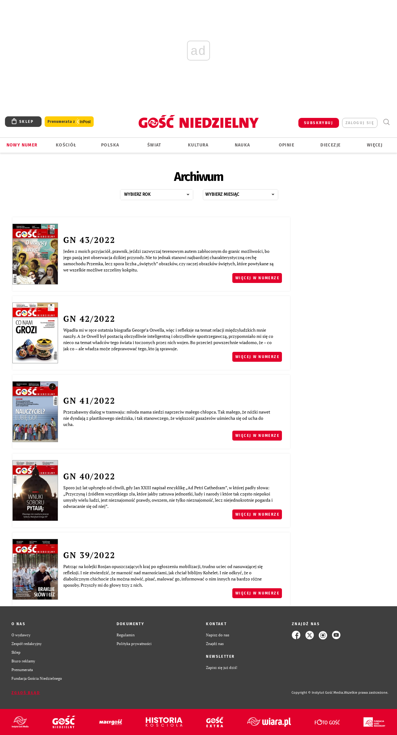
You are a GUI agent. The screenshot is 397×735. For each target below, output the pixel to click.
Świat (154, 145)
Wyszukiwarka (386, 122)
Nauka (242, 145)
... (163, 192)
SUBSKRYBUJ (318, 123)
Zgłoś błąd (25, 693)
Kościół (66, 145)
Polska (110, 145)
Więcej (374, 145)
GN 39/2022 (89, 555)
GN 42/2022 (89, 318)
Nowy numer (22, 145)
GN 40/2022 (89, 476)
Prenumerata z (69, 121)
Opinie (286, 145)
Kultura (198, 145)
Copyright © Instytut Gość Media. (318, 693)
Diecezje (330, 145)
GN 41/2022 (89, 400)
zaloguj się (360, 123)
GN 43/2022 (89, 240)
